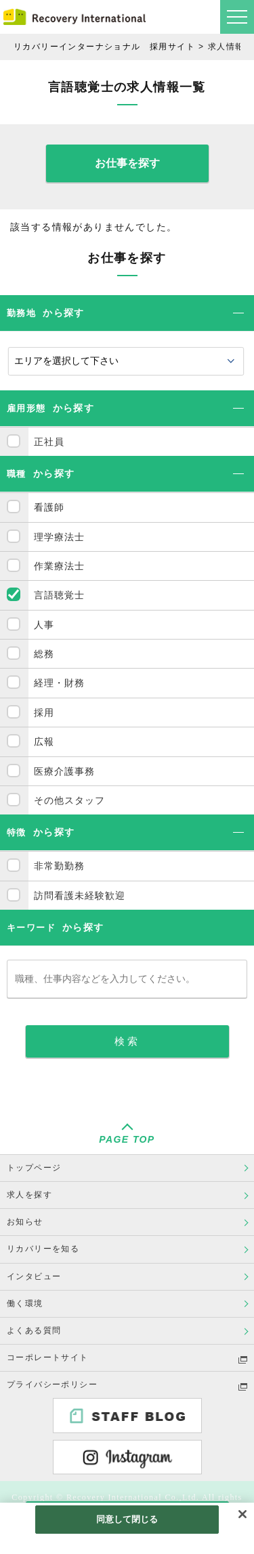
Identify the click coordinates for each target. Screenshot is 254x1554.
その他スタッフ (69, 800)
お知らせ (25, 1221)
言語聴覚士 (59, 595)
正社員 (49, 441)
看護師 (49, 507)
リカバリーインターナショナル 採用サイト (104, 46)
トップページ (34, 1167)
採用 (44, 712)
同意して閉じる (127, 1519)
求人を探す (29, 1194)
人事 (44, 624)
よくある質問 (34, 1330)
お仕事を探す (127, 163)
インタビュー (34, 1276)
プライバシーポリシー (52, 1384)
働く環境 (25, 1303)
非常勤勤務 (59, 865)
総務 (44, 653)
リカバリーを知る (43, 1248)
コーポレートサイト (48, 1357)
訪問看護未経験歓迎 (79, 895)
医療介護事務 (64, 771)
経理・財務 (59, 682)
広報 (44, 741)
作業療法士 (59, 566)
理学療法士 (59, 537)
